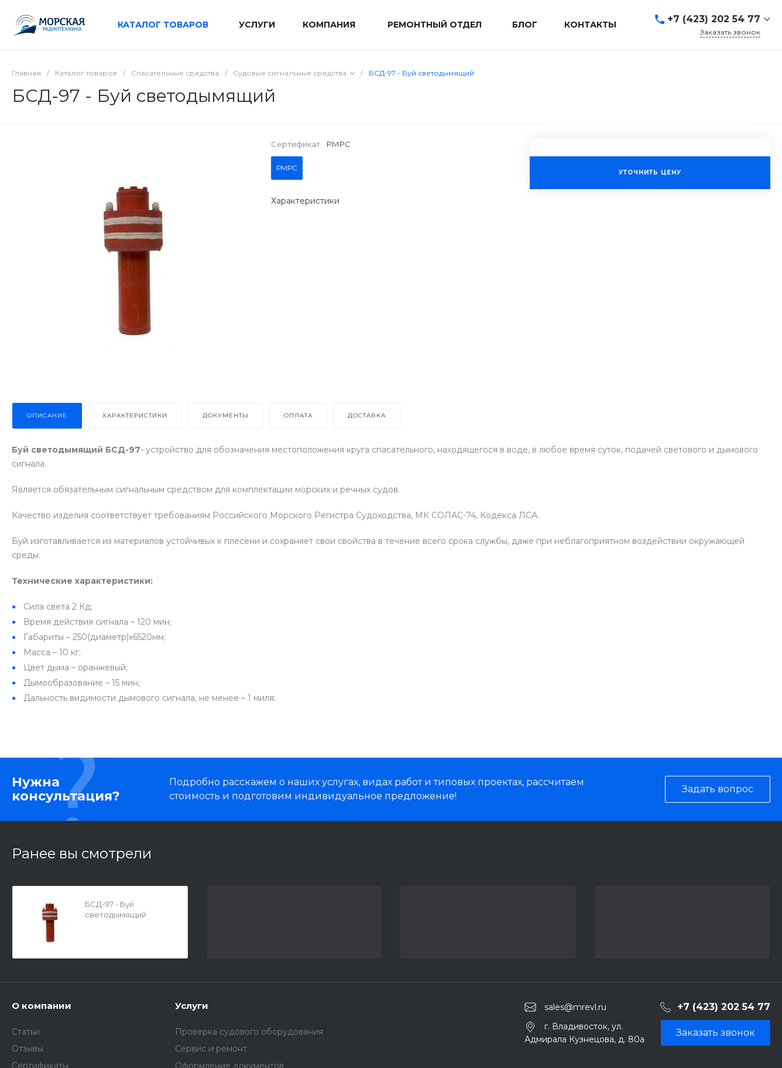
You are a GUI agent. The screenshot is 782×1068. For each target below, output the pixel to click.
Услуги (191, 1005)
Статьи (26, 1031)
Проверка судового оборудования (249, 1031)
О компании (41, 1005)
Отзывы (27, 1048)
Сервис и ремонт (211, 1048)
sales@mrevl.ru (575, 1007)
